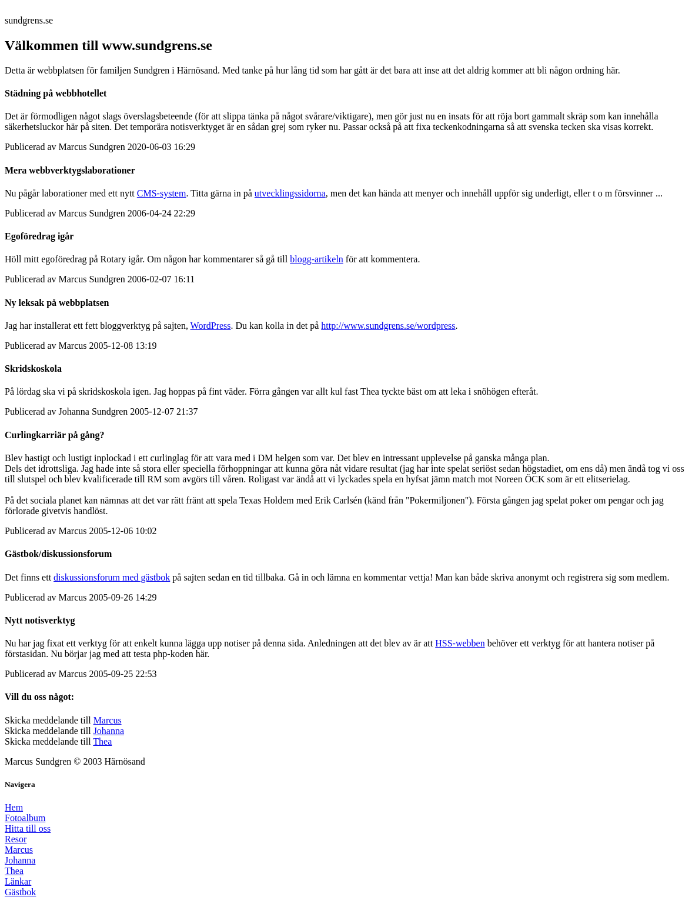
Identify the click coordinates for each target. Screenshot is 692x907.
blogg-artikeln (316, 259)
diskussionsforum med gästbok (112, 577)
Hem (14, 807)
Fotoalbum (25, 818)
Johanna (108, 731)
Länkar (18, 881)
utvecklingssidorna (290, 193)
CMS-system (161, 193)
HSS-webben (459, 643)
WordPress (210, 326)
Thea (102, 741)
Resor (15, 839)
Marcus (107, 720)
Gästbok (20, 892)
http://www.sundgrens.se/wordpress (388, 326)
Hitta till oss (28, 828)
